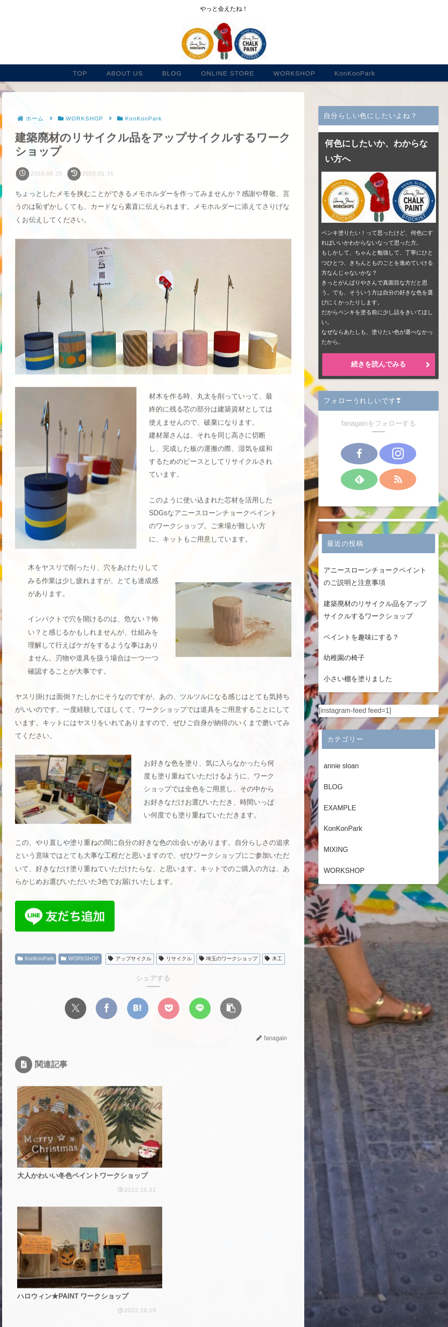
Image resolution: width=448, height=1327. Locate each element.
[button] (231, 1009)
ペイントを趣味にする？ (361, 637)
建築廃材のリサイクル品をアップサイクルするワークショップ (375, 610)
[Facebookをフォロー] (359, 453)
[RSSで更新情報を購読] (397, 479)
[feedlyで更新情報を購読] (359, 479)
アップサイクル (129, 960)
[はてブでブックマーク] (137, 1009)
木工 (273, 960)
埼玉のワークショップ (228, 960)
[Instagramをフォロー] (397, 453)
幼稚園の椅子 (344, 657)
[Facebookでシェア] (106, 1009)
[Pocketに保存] (168, 1009)
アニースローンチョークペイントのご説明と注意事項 (375, 576)
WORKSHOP (80, 960)
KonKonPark (36, 960)
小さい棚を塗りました (358, 678)
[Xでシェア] (75, 1009)
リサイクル (175, 960)
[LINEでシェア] (200, 1009)
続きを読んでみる (378, 364)
